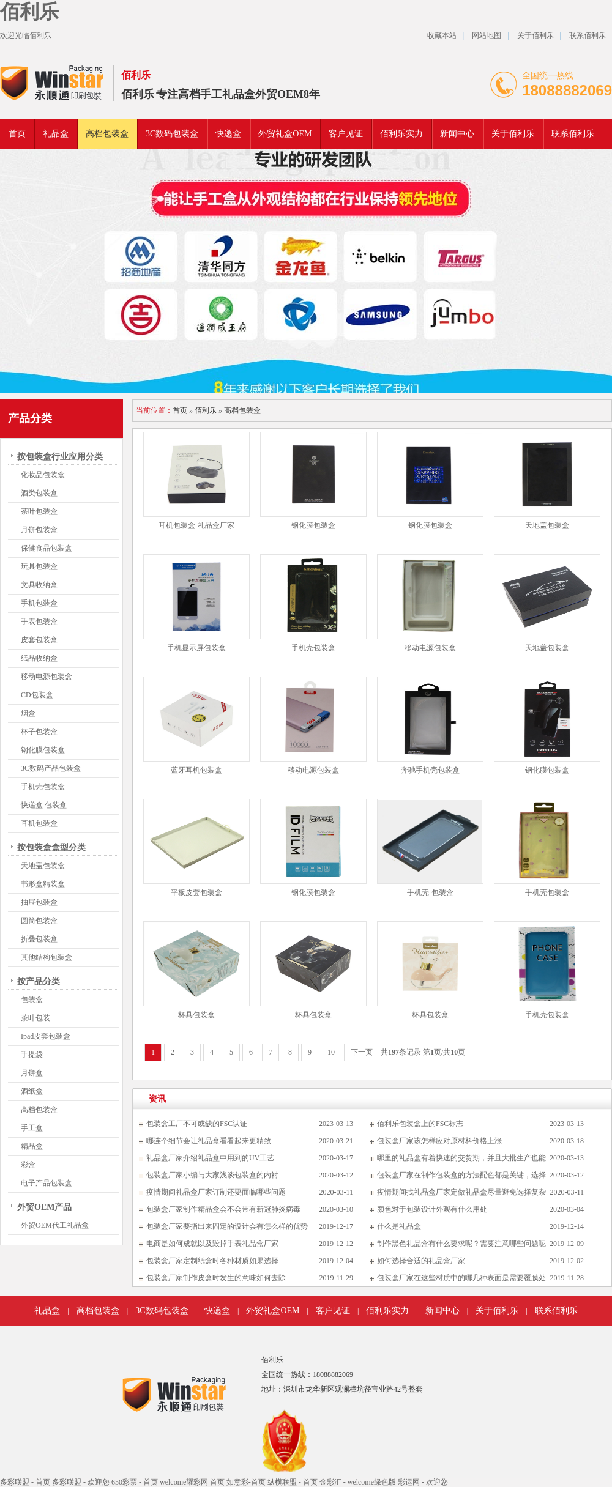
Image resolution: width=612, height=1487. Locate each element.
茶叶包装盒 (39, 511)
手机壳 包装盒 (430, 892)
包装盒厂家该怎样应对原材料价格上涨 (439, 1141)
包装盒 (32, 999)
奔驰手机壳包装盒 (430, 770)
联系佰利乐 (587, 35)
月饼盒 (32, 1073)
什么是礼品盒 (399, 1226)
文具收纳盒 (39, 584)
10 (331, 1052)
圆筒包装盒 (39, 920)
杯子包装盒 (39, 731)
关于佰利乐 (535, 35)
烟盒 (28, 713)
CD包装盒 (37, 695)
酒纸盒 (32, 1091)
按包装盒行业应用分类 (60, 456)
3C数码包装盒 (172, 133)
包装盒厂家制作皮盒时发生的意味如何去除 (216, 1278)
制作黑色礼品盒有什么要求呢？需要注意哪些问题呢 (461, 1243)
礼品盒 (56, 133)
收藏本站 (442, 35)
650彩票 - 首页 (134, 1482)
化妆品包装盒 (43, 474)
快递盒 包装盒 (44, 805)
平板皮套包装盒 (196, 892)
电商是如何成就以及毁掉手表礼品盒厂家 (212, 1243)
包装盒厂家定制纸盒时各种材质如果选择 (212, 1260)
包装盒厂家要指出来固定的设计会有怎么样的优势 (227, 1226)
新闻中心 (457, 133)
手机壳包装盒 (43, 786)
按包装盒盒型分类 (51, 847)
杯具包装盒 (196, 1014)
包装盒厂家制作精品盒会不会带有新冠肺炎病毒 (223, 1209)
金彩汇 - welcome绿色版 (357, 1482)
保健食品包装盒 (46, 548)
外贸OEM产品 (44, 1207)
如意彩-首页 (246, 1482)
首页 (17, 133)
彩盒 (28, 1164)
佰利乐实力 (401, 133)
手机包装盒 (39, 603)
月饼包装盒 (39, 529)
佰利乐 (29, 12)
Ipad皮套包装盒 (45, 1036)
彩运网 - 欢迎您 (423, 1482)
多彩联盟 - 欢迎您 (81, 1482)
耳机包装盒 (39, 823)
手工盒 (32, 1128)
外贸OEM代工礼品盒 (55, 1225)
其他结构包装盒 (46, 957)
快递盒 (228, 133)
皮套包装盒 (39, 640)
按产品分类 (38, 981)
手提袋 (32, 1054)
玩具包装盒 (39, 566)
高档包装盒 (107, 133)
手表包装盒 (39, 621)
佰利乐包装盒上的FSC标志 (420, 1123)
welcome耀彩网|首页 (192, 1482)
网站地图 (486, 35)
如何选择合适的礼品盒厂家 (421, 1260)
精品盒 (32, 1146)
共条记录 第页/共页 (423, 1052)
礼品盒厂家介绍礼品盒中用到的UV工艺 (210, 1158)
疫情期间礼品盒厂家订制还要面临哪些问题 (216, 1192)
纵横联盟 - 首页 (292, 1482)
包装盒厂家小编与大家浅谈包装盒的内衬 (212, 1175)
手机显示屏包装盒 (196, 647)
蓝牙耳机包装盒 (196, 770)
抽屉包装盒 (39, 902)
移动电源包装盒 (46, 676)
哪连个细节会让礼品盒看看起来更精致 (208, 1141)
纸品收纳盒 (39, 658)
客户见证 (346, 133)
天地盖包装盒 (43, 865)
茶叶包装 (35, 1018)
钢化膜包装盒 (43, 750)
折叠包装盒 (39, 939)
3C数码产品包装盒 (51, 768)
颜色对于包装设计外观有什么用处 (432, 1209)
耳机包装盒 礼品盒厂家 (196, 525)
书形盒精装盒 (43, 884)
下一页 (362, 1052)
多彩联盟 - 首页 (25, 1482)
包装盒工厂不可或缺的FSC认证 (196, 1123)
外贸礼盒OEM (285, 133)
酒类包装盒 (39, 493)
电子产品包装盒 (46, 1183)
